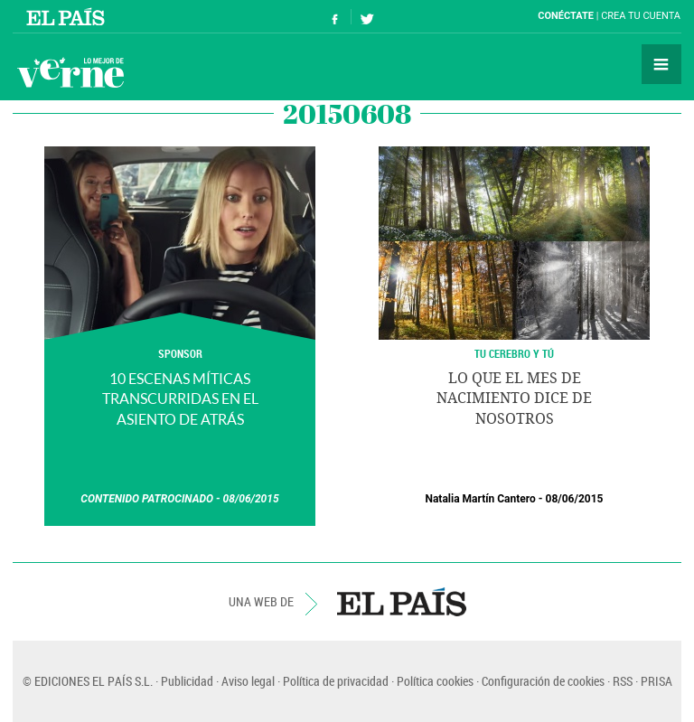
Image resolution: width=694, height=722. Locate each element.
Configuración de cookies (543, 680)
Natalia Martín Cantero (480, 498)
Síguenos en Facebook (335, 16)
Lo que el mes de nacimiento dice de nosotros (514, 398)
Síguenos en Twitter (367, 16)
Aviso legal (248, 680)
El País (68, 16)
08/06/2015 (251, 498)
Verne (70, 72)
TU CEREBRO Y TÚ (514, 353)
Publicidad (187, 680)
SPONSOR (180, 353)
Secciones (661, 64)
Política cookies (435, 680)
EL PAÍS (401, 601)
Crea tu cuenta (640, 16)
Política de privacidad (336, 680)
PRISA (656, 680)
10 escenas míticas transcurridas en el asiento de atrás (180, 398)
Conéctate (566, 16)
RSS (623, 680)
